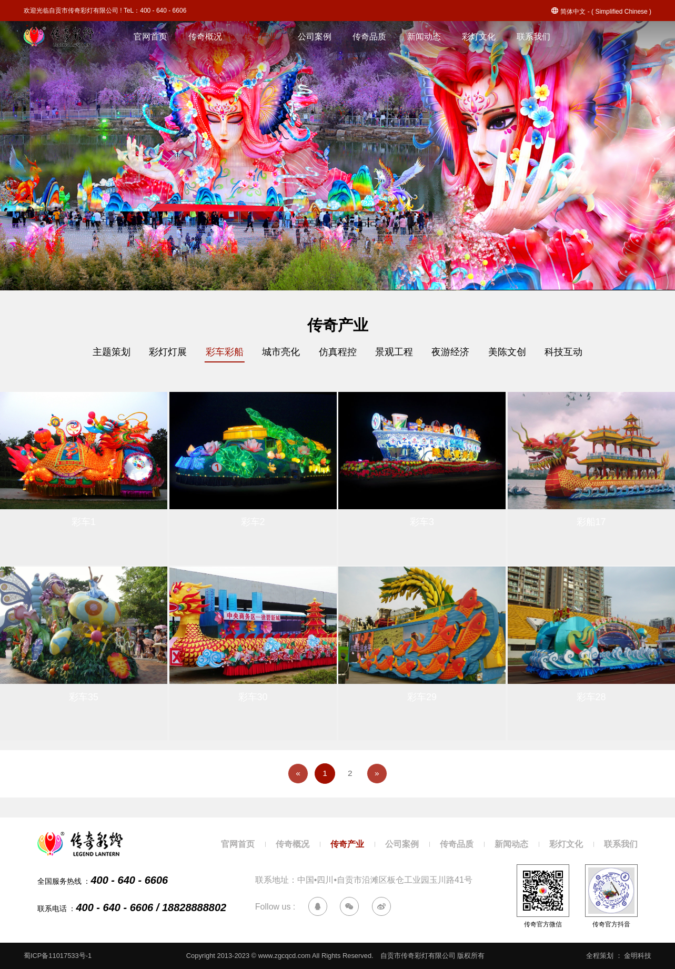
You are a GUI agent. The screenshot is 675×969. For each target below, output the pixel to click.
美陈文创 (514, 352)
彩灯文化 (479, 36)
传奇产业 (260, 36)
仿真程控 (338, 352)
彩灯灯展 (161, 352)
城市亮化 (279, 352)
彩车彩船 (220, 352)
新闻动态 (424, 36)
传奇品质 (369, 36)
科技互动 (573, 352)
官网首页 (150, 36)
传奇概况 (205, 36)
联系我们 (533, 36)
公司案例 (314, 36)
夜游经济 (456, 352)
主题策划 (102, 352)
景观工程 (397, 352)
